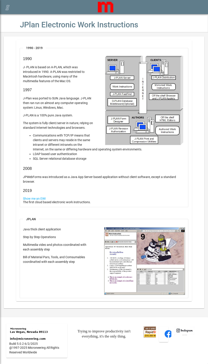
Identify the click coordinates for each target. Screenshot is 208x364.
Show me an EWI (34, 198)
